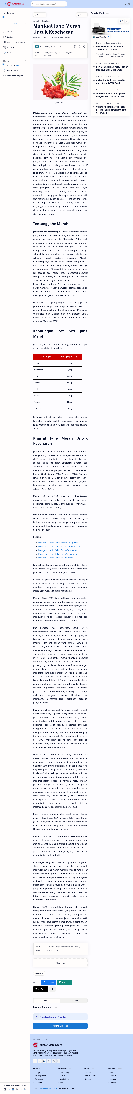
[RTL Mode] (15, 65)
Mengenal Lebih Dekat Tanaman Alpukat (58, 542)
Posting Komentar (60, 1026)
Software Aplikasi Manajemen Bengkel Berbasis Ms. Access (110, 95)
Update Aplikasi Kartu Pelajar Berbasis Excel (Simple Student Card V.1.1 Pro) (111, 110)
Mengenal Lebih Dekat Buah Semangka (57, 554)
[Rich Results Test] (15, 70)
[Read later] (75, 46)
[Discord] (44, 1061)
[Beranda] (15, 13)
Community (64, 1072)
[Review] (118, 43)
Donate (88, 1079)
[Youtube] (40, 1061)
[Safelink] (15, 52)
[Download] (110, 43)
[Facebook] (35, 1061)
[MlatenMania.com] (17, 3)
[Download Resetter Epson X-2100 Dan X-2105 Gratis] (110, 29)
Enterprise (39, 1079)
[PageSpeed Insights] (15, 75)
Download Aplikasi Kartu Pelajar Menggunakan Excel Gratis (112, 68)
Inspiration (64, 1079)
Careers (113, 1082)
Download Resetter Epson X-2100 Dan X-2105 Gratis (110, 48)
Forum (62, 1076)
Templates (39, 1082)
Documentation (91, 1076)
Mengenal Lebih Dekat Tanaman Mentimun (59, 546)
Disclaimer (15, 1086)
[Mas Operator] (50, 46)
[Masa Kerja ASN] (15, 42)
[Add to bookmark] (127, 21)
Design (37, 1072)
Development (40, 1076)
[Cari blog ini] (49, 3)
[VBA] (117, 63)
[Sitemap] (15, 47)
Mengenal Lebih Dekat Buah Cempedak (57, 550)
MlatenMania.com (48, 1089)
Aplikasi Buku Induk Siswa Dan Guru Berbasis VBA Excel (111, 82)
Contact (88, 1072)
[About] (15, 31)
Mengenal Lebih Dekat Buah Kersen (55, 557)
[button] (4, 4)
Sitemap (6, 1086)
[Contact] (15, 37)
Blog (61, 1082)
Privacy (23, 1086)
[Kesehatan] (39, 973)
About (112, 1072)
